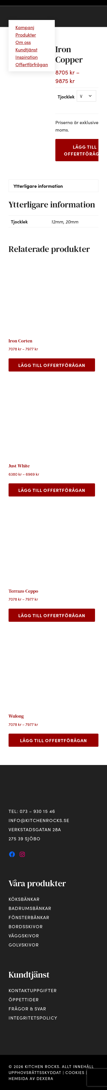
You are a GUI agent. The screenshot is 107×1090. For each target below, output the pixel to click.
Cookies (74, 1072)
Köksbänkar (24, 899)
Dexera (45, 1078)
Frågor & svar (27, 1008)
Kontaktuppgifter (33, 990)
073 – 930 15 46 (37, 811)
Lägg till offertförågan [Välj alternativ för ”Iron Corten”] (51, 365)
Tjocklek (66, 96)
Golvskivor (24, 944)
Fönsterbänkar (29, 917)
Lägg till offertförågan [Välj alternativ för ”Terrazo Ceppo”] (51, 615)
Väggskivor (24, 935)
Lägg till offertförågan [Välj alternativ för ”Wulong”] (53, 740)
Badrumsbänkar (30, 908)
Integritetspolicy (33, 1017)
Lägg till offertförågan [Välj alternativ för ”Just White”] (51, 490)
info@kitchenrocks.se (39, 820)
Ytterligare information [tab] (38, 186)
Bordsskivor (26, 926)
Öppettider (24, 999)
